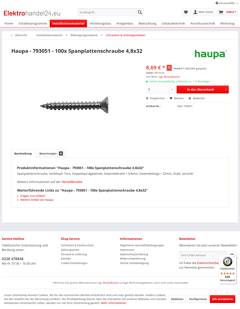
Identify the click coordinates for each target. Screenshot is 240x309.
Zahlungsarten (70, 250)
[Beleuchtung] (147, 23)
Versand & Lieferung (74, 254)
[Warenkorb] (227, 12)
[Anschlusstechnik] (203, 23)
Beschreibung (23, 153)
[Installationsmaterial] (68, 23)
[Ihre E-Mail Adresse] (202, 255)
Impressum (127, 250)
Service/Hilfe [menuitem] (226, 3)
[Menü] (234, 257)
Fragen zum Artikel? (31, 196)
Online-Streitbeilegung (134, 263)
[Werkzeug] (227, 23)
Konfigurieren (198, 299)
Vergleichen (155, 98)
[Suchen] (140, 12)
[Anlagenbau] (125, 23)
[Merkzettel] (186, 12)
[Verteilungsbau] (100, 23)
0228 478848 (12, 258)
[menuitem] (111, 12)
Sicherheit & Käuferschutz (77, 245)
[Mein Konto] (203, 12)
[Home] (9, 23)
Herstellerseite (72, 182)
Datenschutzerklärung (134, 254)
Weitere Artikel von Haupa (35, 200)
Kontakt (66, 258)
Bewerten (196, 98)
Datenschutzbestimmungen (217, 263)
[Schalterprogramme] (33, 23)
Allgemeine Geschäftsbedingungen (142, 245)
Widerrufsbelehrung (133, 258)
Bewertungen (51, 153)
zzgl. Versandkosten (169, 76)
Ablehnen (177, 299)
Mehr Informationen (113, 303)
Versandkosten (111, 282)
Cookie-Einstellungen (74, 263)
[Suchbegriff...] (111, 12)
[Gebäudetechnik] (173, 23)
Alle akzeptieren (222, 299)
